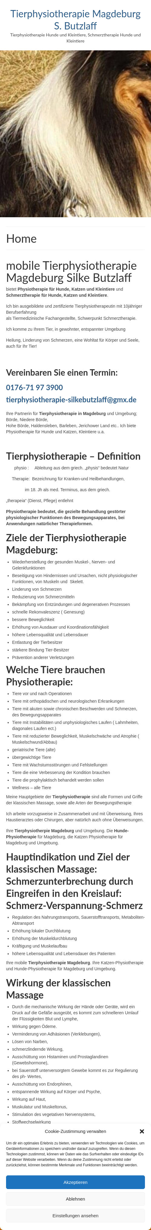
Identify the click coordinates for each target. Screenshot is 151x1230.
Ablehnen (75, 1198)
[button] (142, 1131)
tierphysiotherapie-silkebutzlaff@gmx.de (71, 399)
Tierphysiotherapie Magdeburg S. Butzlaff (75, 20)
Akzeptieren (75, 1182)
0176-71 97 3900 (34, 387)
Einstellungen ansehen (76, 1215)
